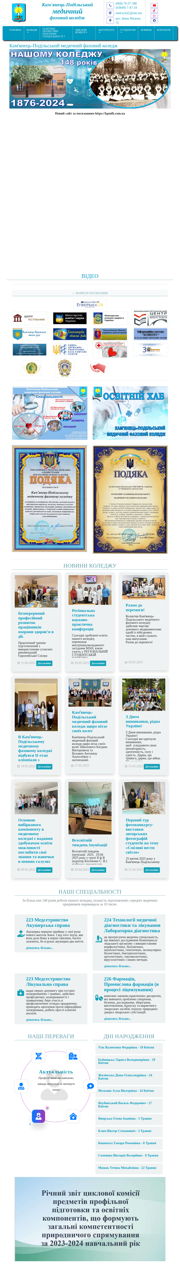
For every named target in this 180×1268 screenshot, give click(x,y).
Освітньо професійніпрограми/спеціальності (52, 32)
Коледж (32, 30)
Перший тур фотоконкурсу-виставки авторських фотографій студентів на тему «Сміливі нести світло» (142, 836)
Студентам (127, 30)
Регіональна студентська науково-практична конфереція (83, 619)
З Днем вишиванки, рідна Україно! (143, 721)
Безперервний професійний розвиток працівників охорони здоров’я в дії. (36, 625)
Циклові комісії (81, 31)
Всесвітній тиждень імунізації (89, 842)
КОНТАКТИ (164, 30)
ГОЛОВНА (15, 30)
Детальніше (44, 663)
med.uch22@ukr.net (129, 13)
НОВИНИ (146, 30)
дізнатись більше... (39, 948)
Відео (90, 276)
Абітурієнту (106, 30)
